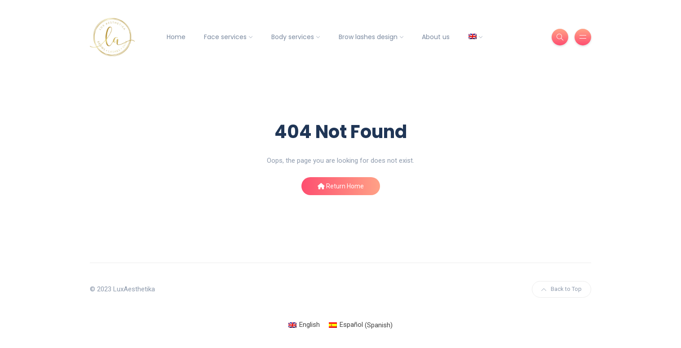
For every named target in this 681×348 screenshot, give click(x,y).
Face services (225, 36)
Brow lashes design (368, 36)
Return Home (341, 186)
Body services (292, 36)
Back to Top (561, 289)
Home (176, 36)
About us (436, 36)
